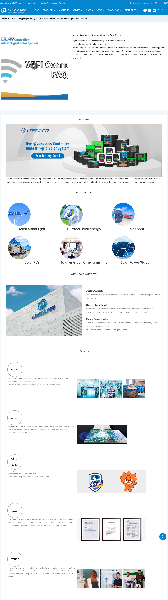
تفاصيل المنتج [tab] (84, 119)
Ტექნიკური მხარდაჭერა (30, 18)
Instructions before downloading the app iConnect (66, 18)
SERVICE (13, 18)
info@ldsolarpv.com (140, 3)
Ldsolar (4, 18)
